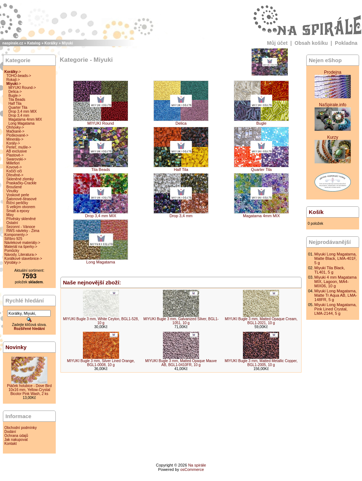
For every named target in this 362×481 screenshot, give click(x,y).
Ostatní (12, 223)
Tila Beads (16, 100)
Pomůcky (11, 251)
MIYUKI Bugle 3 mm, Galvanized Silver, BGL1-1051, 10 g (181, 321)
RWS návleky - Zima (23, 231)
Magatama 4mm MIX (25, 119)
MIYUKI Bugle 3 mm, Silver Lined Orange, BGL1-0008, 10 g (101, 363)
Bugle (261, 121)
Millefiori (13, 163)
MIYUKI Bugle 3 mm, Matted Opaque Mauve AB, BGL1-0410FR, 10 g (181, 363)
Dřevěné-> (15, 175)
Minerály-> (15, 139)
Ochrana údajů (16, 436)
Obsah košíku (311, 43)
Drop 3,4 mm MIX (22, 111)
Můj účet (277, 43)
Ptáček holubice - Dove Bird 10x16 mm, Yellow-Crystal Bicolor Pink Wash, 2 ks (29, 390)
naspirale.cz (13, 43)
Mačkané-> (16, 131)
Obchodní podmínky (20, 428)
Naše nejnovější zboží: (92, 282)
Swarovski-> (16, 159)
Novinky (15, 347)
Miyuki (67, 43)
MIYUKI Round (100, 121)
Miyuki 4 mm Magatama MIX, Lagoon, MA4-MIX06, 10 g (335, 281)
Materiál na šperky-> (20, 247)
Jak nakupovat (16, 440)
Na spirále (197, 465)
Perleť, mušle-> (19, 147)
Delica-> (15, 92)
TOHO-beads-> (18, 76)
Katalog (34, 43)
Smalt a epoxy (18, 211)
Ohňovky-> (15, 127)
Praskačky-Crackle (22, 183)
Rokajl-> (13, 80)
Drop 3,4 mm (18, 115)
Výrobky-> (12, 263)
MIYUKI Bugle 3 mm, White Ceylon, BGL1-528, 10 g (101, 321)
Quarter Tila (17, 107)
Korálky (51, 43)
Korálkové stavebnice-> (23, 259)
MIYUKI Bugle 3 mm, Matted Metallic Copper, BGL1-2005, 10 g (261, 363)
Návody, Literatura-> (20, 255)
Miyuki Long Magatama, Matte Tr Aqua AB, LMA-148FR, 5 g (335, 295)
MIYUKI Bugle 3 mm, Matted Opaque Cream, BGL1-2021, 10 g (261, 321)
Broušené (14, 187)
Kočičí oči (14, 171)
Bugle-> (14, 96)
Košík (316, 212)
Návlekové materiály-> (22, 243)
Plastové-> (15, 155)
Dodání (10, 432)
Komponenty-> (16, 235)
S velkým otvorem (21, 207)
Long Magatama (21, 123)
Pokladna (346, 43)
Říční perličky (17, 203)
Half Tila (14, 104)
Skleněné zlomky (20, 179)
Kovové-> (14, 167)
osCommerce (192, 469)
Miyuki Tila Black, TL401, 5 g (329, 270)
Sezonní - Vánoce (21, 227)
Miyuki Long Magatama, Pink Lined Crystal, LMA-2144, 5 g (335, 308)
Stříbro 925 (13, 239)
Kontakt (10, 444)
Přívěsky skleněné (21, 219)
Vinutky (12, 191)
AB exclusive (16, 151)
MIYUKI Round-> (22, 88)
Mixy (10, 215)
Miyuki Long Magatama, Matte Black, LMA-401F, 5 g (335, 258)
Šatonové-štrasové (22, 199)
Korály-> (13, 143)
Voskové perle (18, 195)
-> (12, 72)
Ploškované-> (18, 135)
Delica (181, 121)
